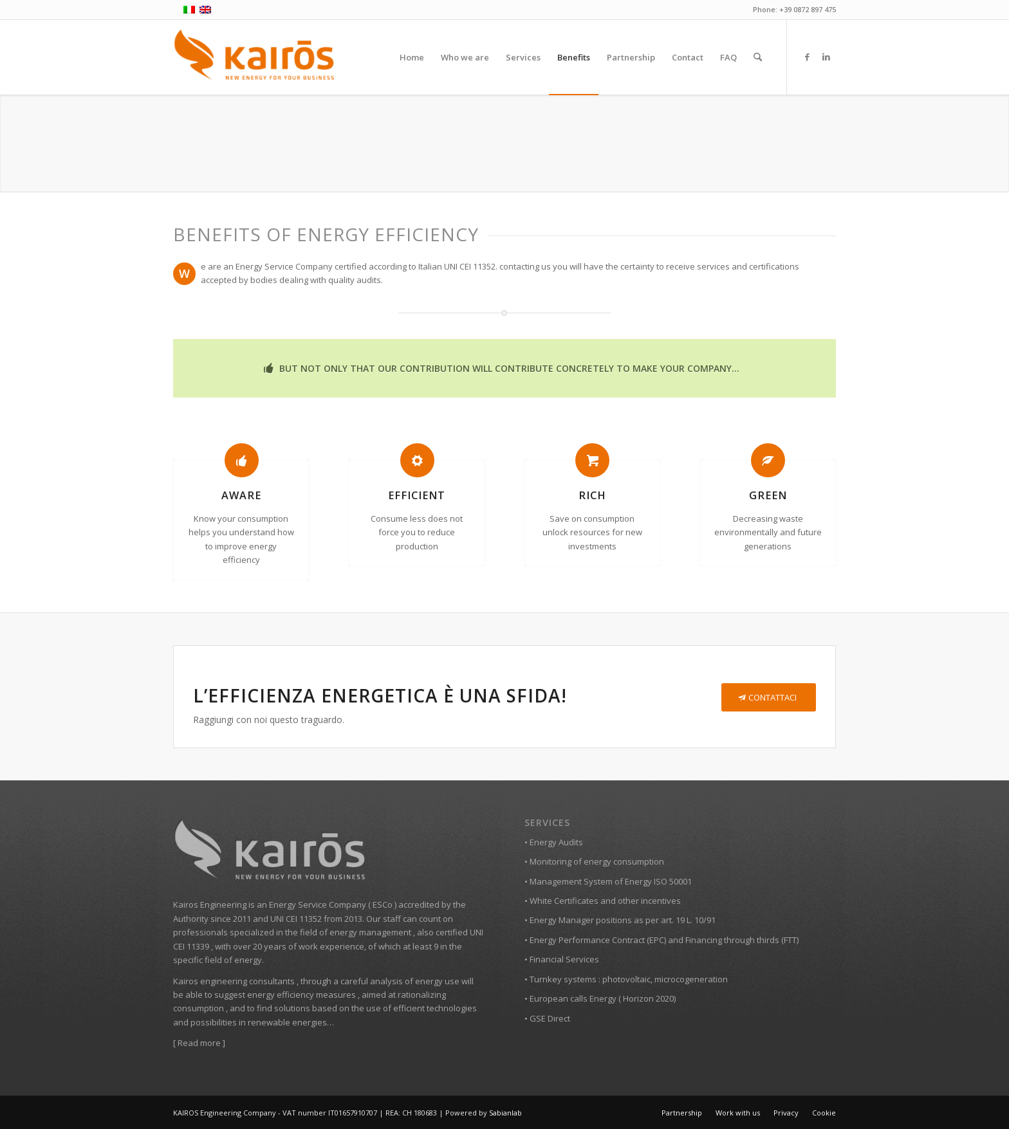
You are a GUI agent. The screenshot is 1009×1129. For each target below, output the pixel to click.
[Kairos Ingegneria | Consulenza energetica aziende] (255, 57)
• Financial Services (561, 959)
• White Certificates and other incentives (602, 900)
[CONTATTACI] (768, 697)
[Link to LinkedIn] (826, 56)
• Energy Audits (553, 842)
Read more (199, 1043)
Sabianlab (505, 1112)
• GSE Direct (547, 1018)
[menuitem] (411, 57)
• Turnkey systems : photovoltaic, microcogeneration (626, 979)
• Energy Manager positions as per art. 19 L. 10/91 (620, 920)
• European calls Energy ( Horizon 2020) (600, 998)
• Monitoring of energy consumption (594, 861)
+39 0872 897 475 (807, 9)
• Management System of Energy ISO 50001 (608, 881)
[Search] (757, 57)
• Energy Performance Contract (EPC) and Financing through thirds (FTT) (661, 940)
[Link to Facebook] (807, 56)
